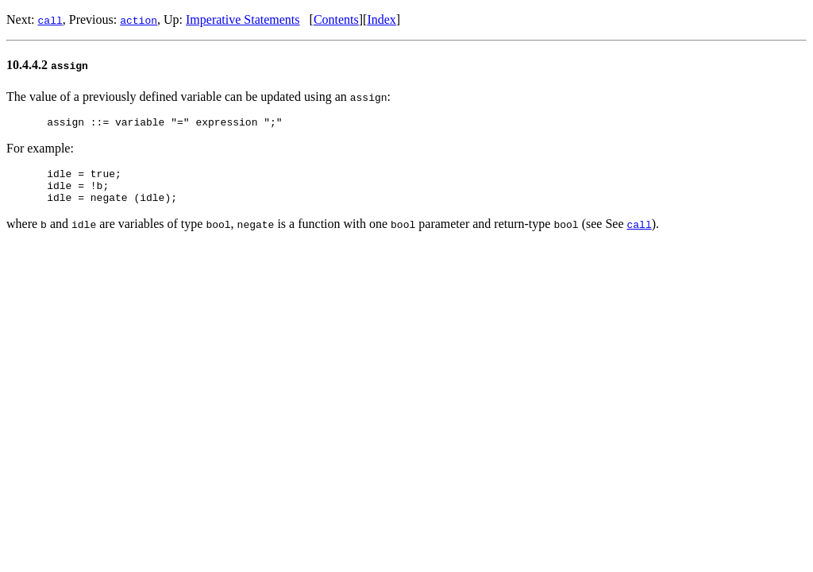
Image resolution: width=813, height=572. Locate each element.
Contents (336, 19)
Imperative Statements (243, 19)
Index (381, 19)
